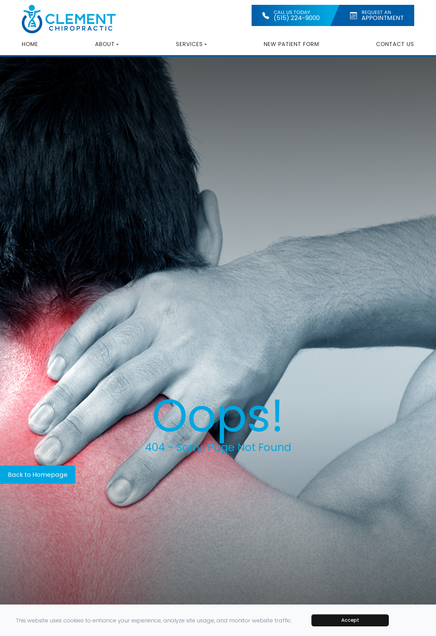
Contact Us (395, 44)
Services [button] (191, 44)
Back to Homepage (38, 474)
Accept (350, 620)
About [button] (107, 44)
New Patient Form (291, 44)
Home (30, 44)
